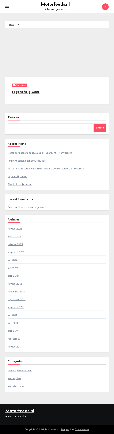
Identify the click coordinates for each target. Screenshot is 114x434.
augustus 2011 (16, 307)
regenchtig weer (25, 92)
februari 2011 (15, 338)
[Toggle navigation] (7, 7)
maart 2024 (14, 236)
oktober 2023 (15, 244)
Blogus (65, 429)
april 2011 (13, 331)
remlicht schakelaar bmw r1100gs (27, 160)
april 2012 (13, 275)
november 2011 (16, 291)
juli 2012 (12, 260)
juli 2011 (12, 315)
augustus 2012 (16, 252)
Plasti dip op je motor (20, 184)
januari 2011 (14, 346)
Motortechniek (16, 386)
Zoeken (13, 117)
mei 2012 (13, 268)
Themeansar (82, 429)
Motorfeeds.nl (55, 4)
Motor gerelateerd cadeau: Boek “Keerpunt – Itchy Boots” (40, 152)
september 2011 (17, 299)
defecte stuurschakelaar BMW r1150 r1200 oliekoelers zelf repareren (46, 168)
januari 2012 (15, 283)
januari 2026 (15, 228)
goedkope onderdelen (20, 370)
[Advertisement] (57, 53)
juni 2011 (13, 323)
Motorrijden (19, 85)
